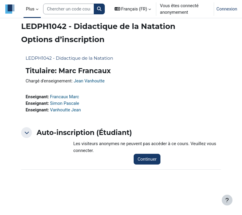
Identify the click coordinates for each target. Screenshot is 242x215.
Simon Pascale (64, 103)
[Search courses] (68, 9)
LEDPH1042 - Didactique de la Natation (69, 58)
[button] (133, 9)
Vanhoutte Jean (65, 110)
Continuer (147, 159)
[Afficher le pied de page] (227, 200)
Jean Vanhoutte (89, 81)
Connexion (226, 9)
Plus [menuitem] (30, 9)
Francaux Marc (64, 96)
